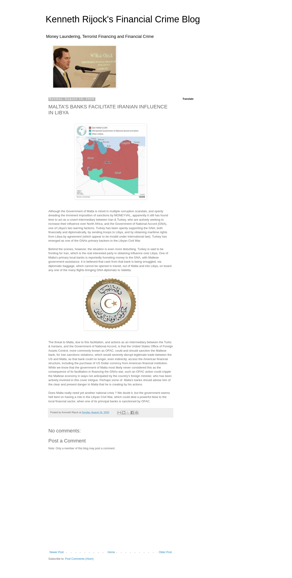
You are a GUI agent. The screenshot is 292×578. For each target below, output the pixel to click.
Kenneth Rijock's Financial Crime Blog (123, 19)
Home (111, 552)
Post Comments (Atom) (79, 558)
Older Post (165, 552)
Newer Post (57, 552)
